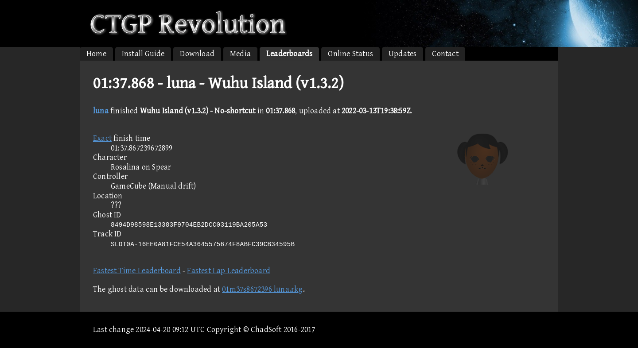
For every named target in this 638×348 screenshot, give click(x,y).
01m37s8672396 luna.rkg (262, 289)
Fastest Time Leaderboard (137, 270)
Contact (445, 53)
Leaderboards (289, 53)
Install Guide (143, 53)
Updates (402, 53)
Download (197, 53)
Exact (102, 138)
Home (96, 53)
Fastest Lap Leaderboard (228, 270)
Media (240, 53)
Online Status (350, 53)
